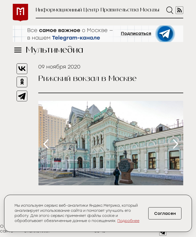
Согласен (165, 213)
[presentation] (45, 144)
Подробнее (128, 221)
